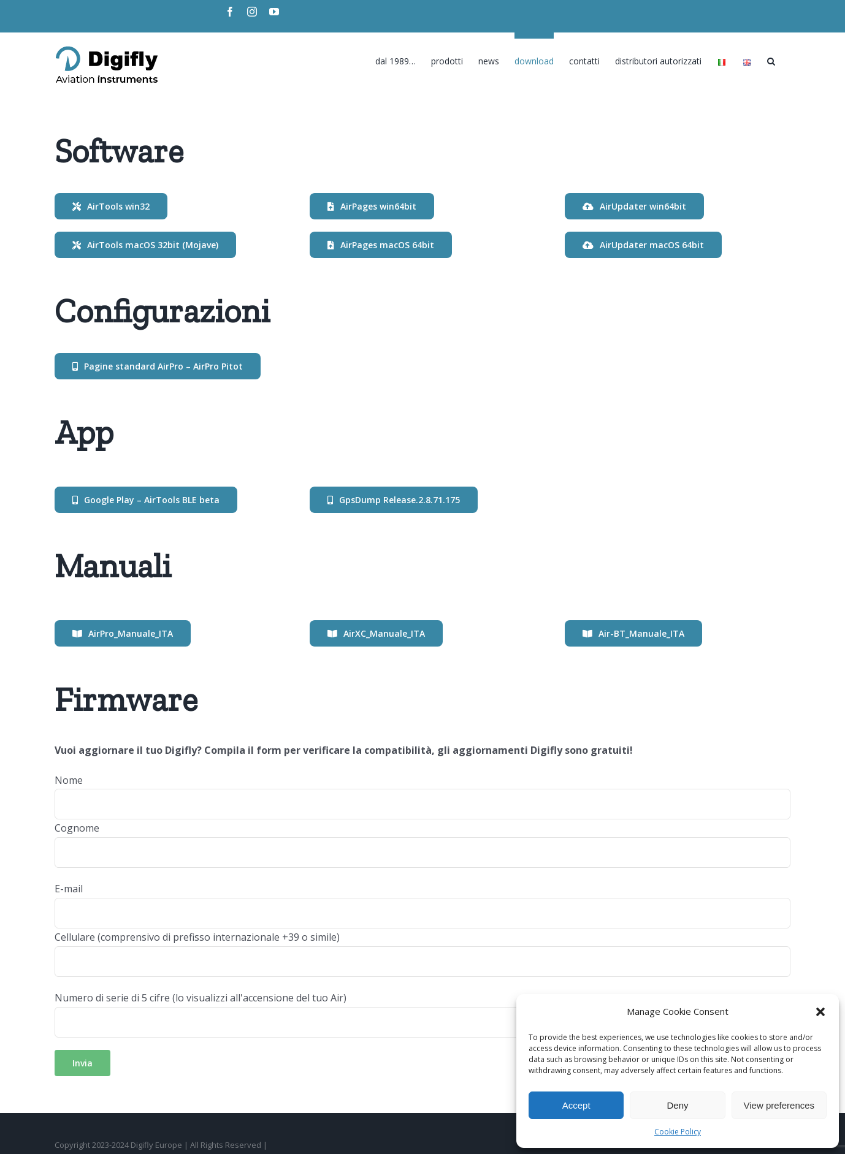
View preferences (779, 1105)
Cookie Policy (677, 1131)
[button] (820, 1012)
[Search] (771, 58)
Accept (576, 1105)
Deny (677, 1105)
